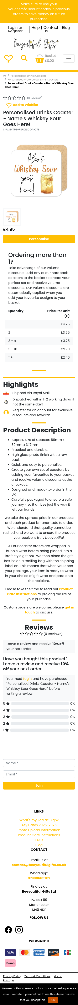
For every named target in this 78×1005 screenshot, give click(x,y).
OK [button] (53, 1000)
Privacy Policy (12, 976)
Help (36, 28)
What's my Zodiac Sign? (39, 820)
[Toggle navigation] (69, 58)
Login (27, 678)
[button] (8, 170)
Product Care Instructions (39, 835)
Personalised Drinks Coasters (29, 76)
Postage (8, 980)
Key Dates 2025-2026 (39, 825)
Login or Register (15, 29)
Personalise (39, 239)
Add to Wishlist (22, 105)
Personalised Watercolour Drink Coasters (33, 79)
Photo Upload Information (39, 830)
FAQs (39, 840)
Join (39, 785)
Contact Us (50, 29)
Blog (66, 28)
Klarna (58, 976)
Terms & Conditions (37, 976)
